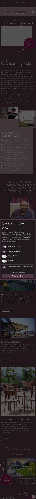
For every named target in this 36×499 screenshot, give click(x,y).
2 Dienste (11, 248)
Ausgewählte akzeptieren (18, 272)
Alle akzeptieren (18, 276)
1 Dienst (10, 258)
